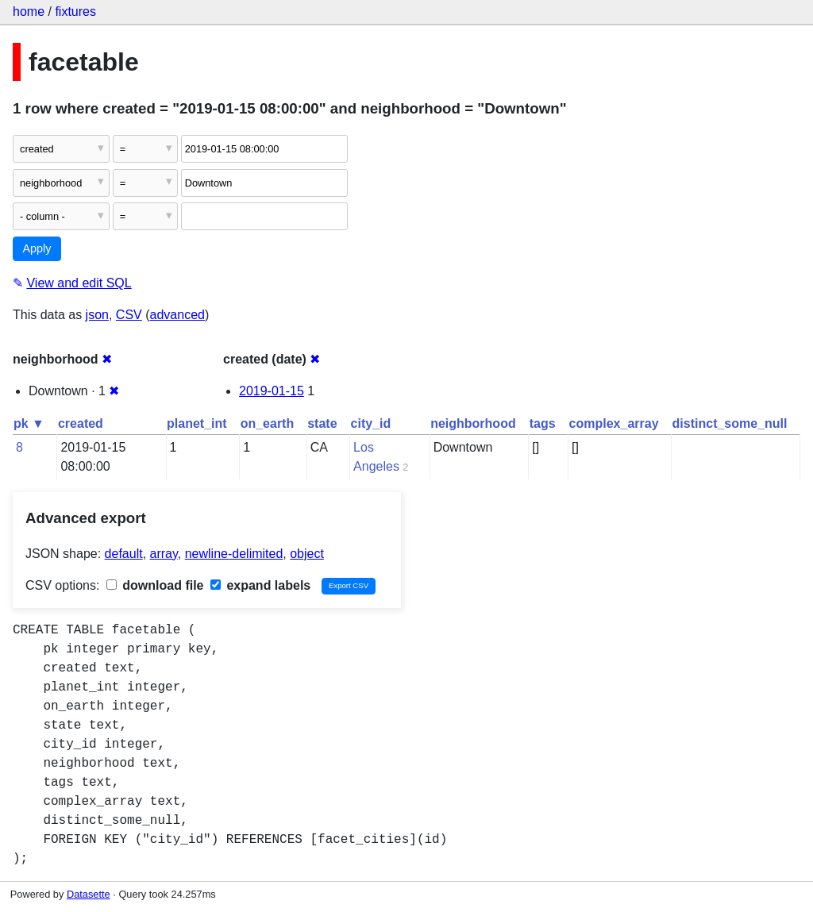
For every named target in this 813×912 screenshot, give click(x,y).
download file (155, 585)
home (28, 11)
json (97, 314)
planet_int (197, 423)
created (80, 423)
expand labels (260, 585)
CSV (129, 314)
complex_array (614, 423)
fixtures (75, 11)
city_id (371, 423)
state (322, 423)
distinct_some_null (730, 423)
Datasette (88, 894)
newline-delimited (234, 553)
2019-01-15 (271, 391)
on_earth (268, 423)
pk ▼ (28, 423)
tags (543, 423)
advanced (177, 314)
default (124, 553)
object (307, 553)
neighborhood (473, 423)
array (164, 553)
